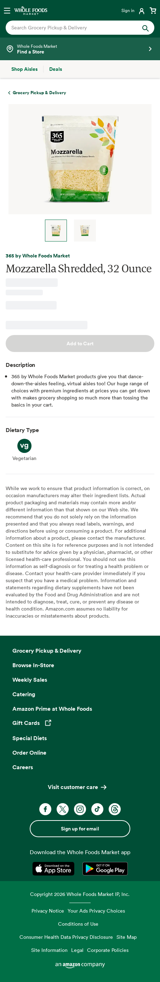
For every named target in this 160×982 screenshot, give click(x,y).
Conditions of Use (78, 923)
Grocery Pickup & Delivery (46, 650)
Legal (77, 950)
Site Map (126, 936)
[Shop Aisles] (24, 69)
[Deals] (55, 69)
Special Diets (29, 738)
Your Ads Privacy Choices (96, 910)
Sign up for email (80, 828)
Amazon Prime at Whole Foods (52, 709)
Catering (23, 694)
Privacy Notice (48, 910)
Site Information (49, 950)
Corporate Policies (107, 950)
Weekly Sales (29, 679)
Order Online (29, 752)
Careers (22, 767)
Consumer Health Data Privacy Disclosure (66, 936)
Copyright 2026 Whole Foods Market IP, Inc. (80, 894)
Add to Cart (80, 343)
